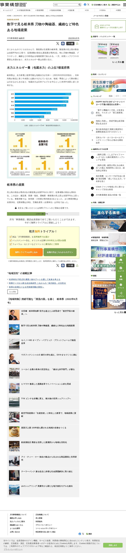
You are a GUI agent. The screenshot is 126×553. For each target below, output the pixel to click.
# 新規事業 (40, 10)
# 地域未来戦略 (55, 10)
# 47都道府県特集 (23, 10)
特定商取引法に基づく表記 (45, 532)
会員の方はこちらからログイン (60, 252)
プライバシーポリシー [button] (13, 549)
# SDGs (102, 10)
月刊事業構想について (18, 514)
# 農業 (118, 10)
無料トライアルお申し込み (26, 252)
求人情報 (39, 518)
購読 (89, 534)
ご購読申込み (114, 5)
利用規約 (39, 521)
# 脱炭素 (71, 10)
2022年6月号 (73, 38)
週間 (117, 96)
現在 (111, 96)
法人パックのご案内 (17, 521)
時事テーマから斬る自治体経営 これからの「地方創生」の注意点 (37, 283)
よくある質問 (15, 528)
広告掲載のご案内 (99, 5)
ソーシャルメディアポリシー (46, 528)
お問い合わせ (15, 532)
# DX (87, 10)
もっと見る (12, 291)
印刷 (70, 43)
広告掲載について (42, 514)
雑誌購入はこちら (16, 525)
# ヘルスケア (8, 10)
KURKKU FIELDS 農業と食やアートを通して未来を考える (34, 279)
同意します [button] (113, 545)
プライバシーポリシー (44, 525)
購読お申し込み (15, 518)
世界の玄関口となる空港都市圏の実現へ (26, 287)
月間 (124, 96)
